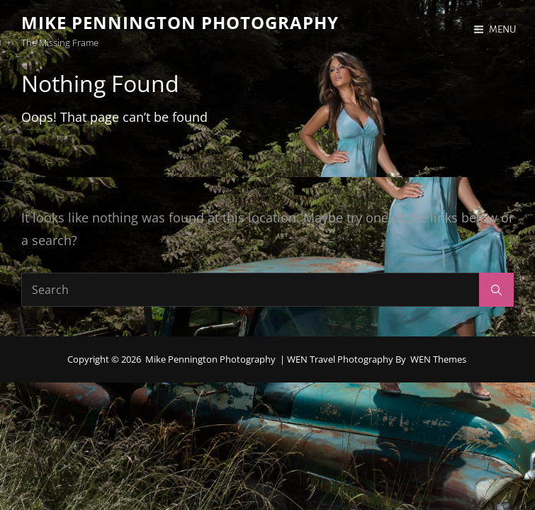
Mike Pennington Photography (180, 22)
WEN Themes (438, 359)
